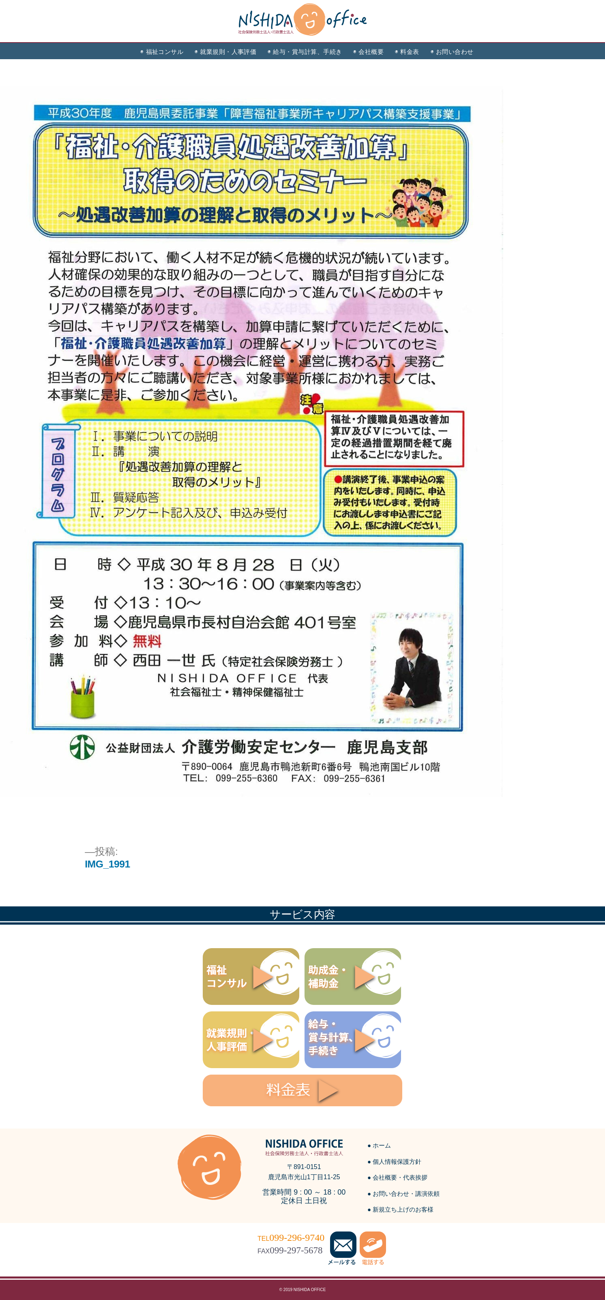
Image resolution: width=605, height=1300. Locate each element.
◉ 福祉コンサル (161, 51)
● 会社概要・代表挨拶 (397, 1177)
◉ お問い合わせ (452, 51)
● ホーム (379, 1145)
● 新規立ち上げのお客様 (400, 1209)
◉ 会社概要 (368, 51)
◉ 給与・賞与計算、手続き (305, 51)
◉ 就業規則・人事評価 (225, 51)
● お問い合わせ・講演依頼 (403, 1193)
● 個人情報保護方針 (394, 1161)
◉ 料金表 (407, 51)
